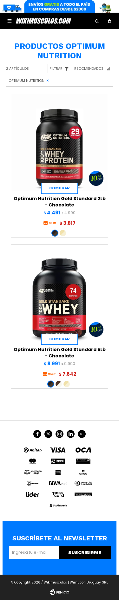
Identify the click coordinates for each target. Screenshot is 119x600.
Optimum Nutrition (26, 80)
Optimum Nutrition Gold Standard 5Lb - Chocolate (60, 352)
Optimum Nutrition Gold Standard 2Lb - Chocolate (60, 201)
